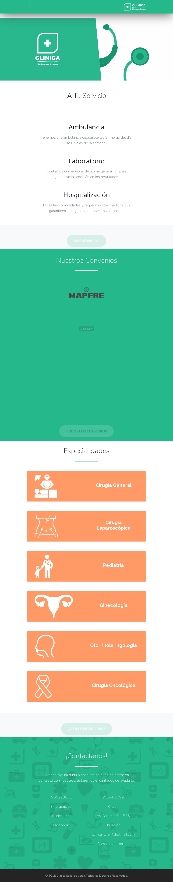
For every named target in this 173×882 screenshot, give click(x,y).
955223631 (61, 797)
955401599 (113, 797)
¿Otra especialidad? (86, 729)
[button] (13, 49)
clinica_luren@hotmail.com (113, 834)
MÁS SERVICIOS (86, 241)
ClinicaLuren (61, 815)
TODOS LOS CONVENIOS (86, 432)
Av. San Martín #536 (113, 815)
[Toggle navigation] (27, 7)
